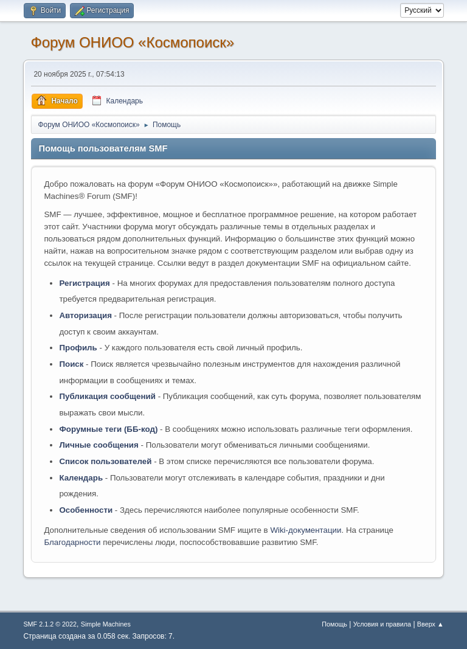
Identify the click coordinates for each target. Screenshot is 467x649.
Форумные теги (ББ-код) (108, 429)
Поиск (71, 364)
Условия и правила (382, 624)
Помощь (334, 624)
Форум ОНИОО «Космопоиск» (132, 42)
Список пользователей (105, 461)
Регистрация (84, 283)
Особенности (85, 510)
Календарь (81, 477)
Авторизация (85, 315)
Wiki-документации (305, 530)
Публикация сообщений (107, 396)
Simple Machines (106, 624)
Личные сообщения (98, 444)
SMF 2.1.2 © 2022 (50, 624)
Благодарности (72, 542)
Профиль (78, 347)
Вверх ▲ (430, 624)
